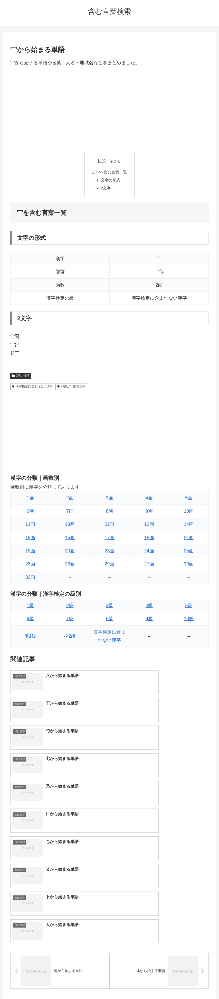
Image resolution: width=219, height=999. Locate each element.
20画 (70, 552)
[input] (109, 885)
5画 (188, 499)
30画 (189, 565)
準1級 (30, 637)
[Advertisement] (109, 109)
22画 (109, 525)
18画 (149, 539)
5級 (188, 606)
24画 (149, 552)
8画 (109, 512)
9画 (149, 512)
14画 (189, 525)
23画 (109, 552)
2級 (69, 606)
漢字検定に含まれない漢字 (32, 388)
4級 (149, 606)
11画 (30, 525)
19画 (30, 552)
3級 (109, 606)
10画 (189, 512)
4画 (149, 499)
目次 (102, 160)
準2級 (70, 637)
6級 (30, 620)
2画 (69, 499)
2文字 (105, 189)
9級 (149, 620)
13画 (70, 525)
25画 (189, 552)
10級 (189, 620)
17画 (109, 539)
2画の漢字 (21, 377)
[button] (207, 885)
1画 (30, 499)
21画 (189, 539)
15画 (70, 539)
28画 (30, 565)
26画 (70, 565)
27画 (149, 565)
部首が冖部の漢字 (71, 388)
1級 (30, 606)
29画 (109, 565)
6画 (30, 512)
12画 (149, 525)
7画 (69, 512)
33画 (30, 578)
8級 (109, 620)
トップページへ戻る (89, 983)
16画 (30, 539)
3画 (109, 499)
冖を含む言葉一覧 (111, 172)
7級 (69, 620)
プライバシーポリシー (128, 983)
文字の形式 (110, 180)
